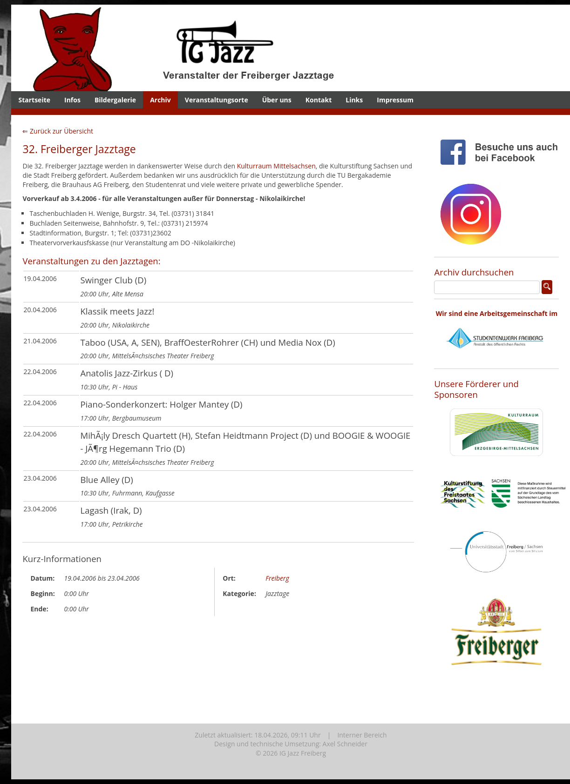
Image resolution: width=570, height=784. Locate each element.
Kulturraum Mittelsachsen (276, 165)
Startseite (34, 99)
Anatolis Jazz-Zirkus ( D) (126, 373)
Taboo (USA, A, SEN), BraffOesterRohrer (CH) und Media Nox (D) (207, 342)
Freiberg (277, 578)
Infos (72, 99)
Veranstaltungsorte (216, 99)
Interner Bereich (362, 734)
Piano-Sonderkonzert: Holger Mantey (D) (161, 404)
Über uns (277, 99)
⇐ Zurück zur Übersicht (57, 131)
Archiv (160, 99)
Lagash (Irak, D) (111, 510)
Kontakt (318, 99)
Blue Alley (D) (106, 479)
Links (354, 99)
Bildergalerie (115, 99)
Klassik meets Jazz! (117, 311)
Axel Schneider (345, 743)
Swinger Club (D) (113, 280)
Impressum (395, 99)
